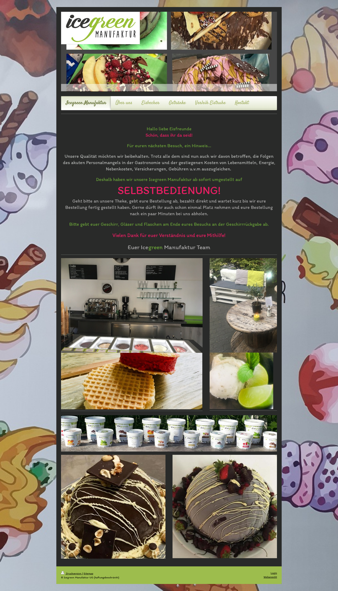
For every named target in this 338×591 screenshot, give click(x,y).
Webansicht (270, 577)
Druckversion (71, 573)
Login (274, 573)
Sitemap (88, 573)
